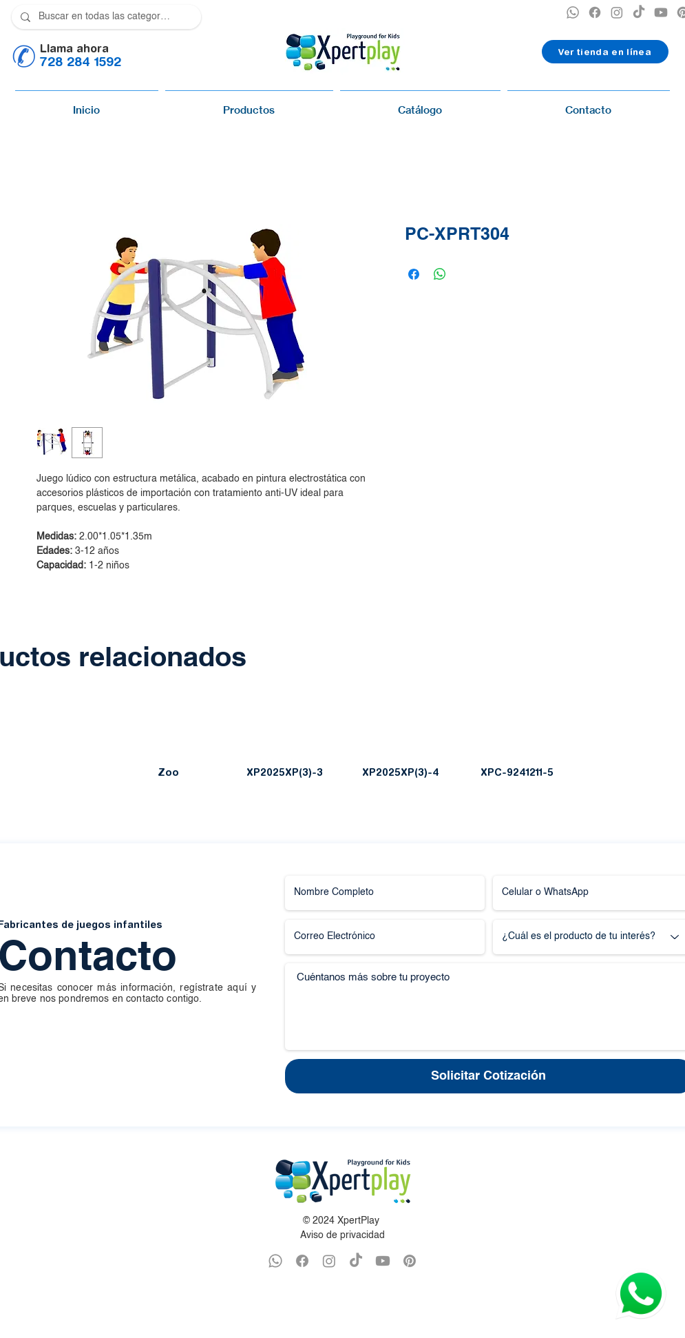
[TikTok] (638, 12)
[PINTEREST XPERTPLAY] (409, 1261)
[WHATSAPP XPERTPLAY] (275, 1261)
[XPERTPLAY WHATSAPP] (572, 12)
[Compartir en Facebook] (413, 274)
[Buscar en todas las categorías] (105, 17)
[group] (342, 744)
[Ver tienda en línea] (605, 51)
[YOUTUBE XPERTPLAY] (660, 12)
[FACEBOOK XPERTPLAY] (302, 1261)
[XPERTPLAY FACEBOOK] (594, 12)
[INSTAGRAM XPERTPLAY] (616, 12)
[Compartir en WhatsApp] (440, 274)
